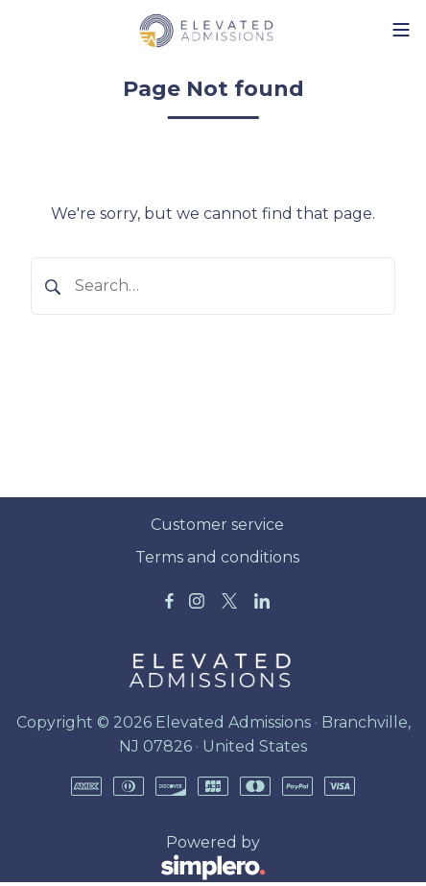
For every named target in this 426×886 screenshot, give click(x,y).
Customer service (217, 524)
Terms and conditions (217, 557)
